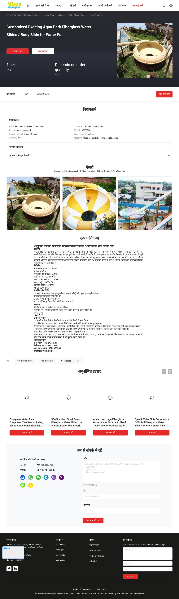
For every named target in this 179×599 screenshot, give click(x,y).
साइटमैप (75, 589)
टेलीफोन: (87, 505)
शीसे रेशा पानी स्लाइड (24, 361)
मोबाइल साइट (87, 589)
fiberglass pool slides (70, 361)
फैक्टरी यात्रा (59, 550)
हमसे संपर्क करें (60, 560)
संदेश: (86, 458)
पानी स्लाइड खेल (47, 361)
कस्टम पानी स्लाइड (95, 551)
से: (84, 491)
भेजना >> (130, 577)
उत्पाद (14, 15)
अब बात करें (17, 51)
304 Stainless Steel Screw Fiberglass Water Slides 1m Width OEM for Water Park (66, 422)
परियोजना (122, 5)
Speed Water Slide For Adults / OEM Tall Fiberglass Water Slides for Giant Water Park (152, 422)
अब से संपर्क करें (93, 520)
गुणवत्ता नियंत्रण (61, 555)
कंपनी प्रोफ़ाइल (60, 545)
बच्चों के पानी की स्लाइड (97, 556)
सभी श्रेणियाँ (93, 561)
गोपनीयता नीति (101, 589)
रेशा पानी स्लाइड (24, 15)
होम (8, 15)
